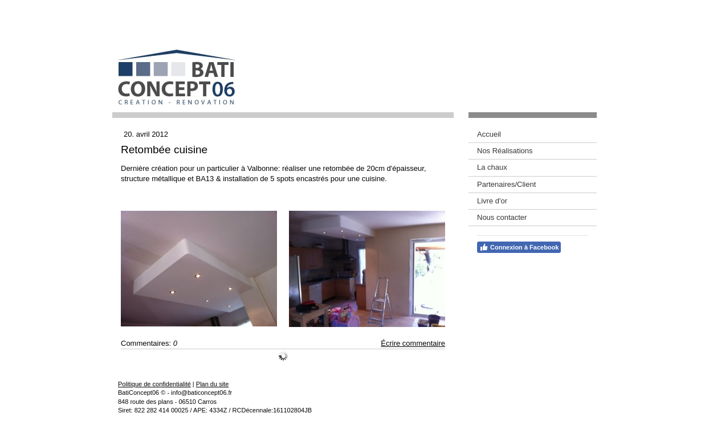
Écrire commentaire (413, 343)
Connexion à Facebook (519, 247)
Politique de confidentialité (154, 384)
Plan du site (212, 384)
